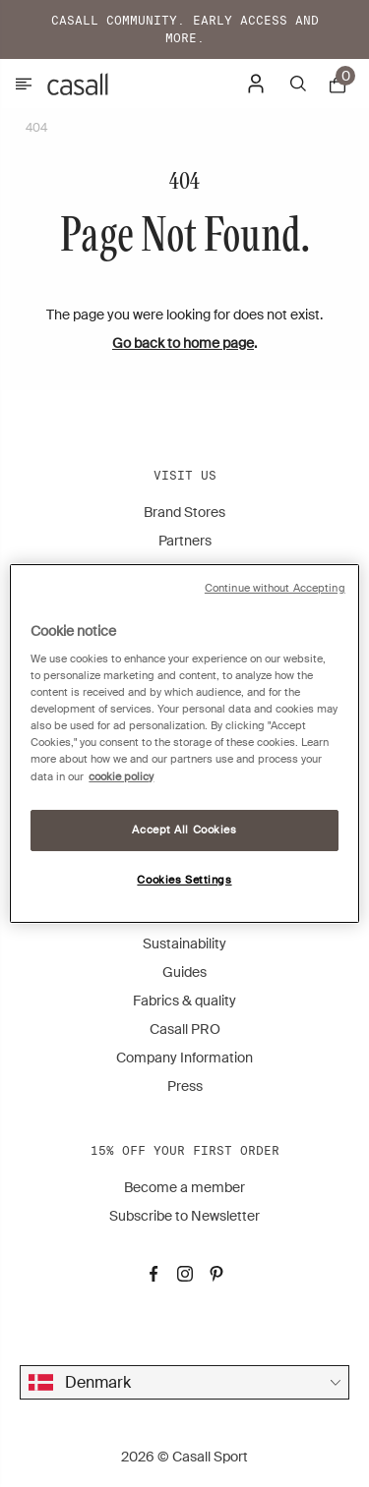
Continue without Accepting (275, 588)
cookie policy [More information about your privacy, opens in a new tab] (121, 777)
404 (36, 128)
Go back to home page (183, 343)
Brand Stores (184, 512)
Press (185, 1086)
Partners (185, 540)
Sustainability (184, 943)
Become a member (184, 1187)
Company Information (184, 1057)
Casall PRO (185, 1029)
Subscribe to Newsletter (184, 1216)
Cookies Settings (184, 880)
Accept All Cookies (184, 830)
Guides (184, 972)
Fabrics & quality (184, 1000)
